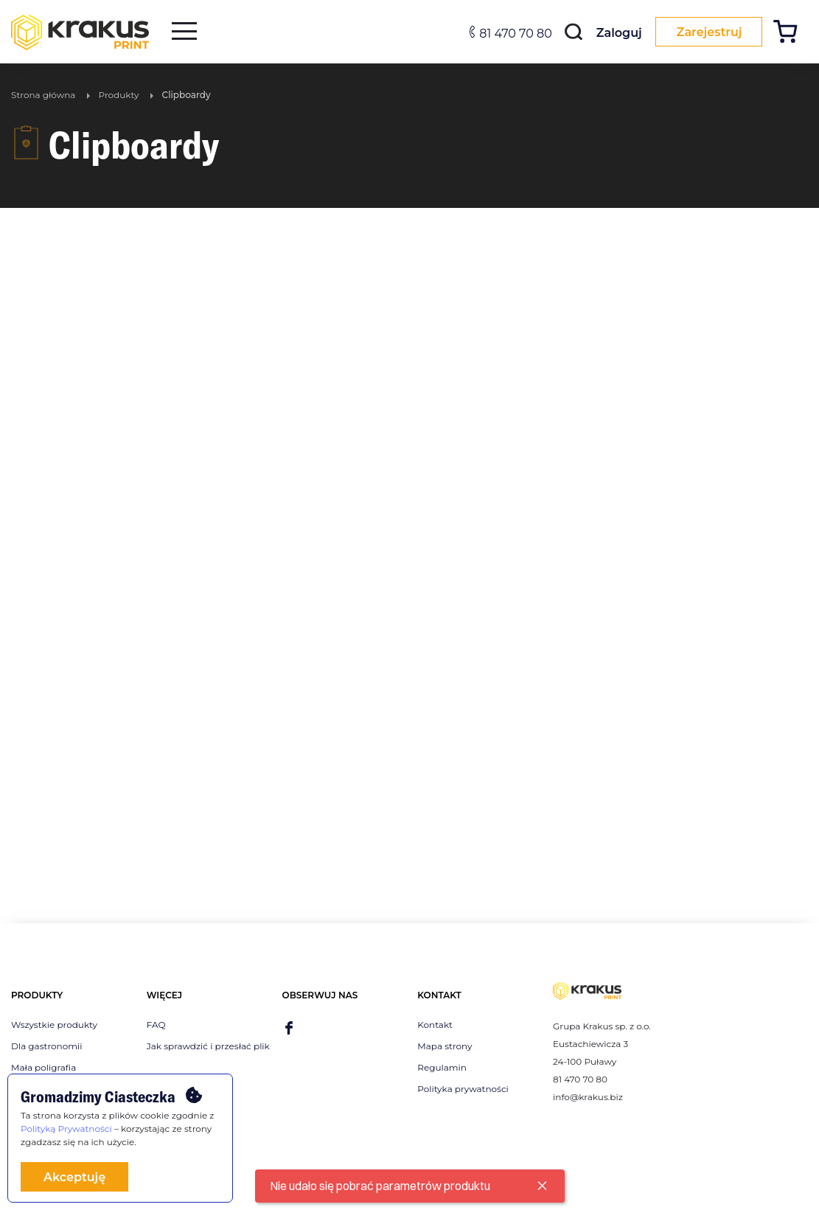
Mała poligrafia (43, 1067)
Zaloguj (613, 33)
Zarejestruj (706, 32)
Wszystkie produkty (54, 1024)
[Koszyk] (790, 33)
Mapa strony (444, 1045)
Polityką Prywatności (66, 1128)
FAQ (156, 1024)
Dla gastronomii (46, 1045)
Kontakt (435, 1024)
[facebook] (289, 1029)
